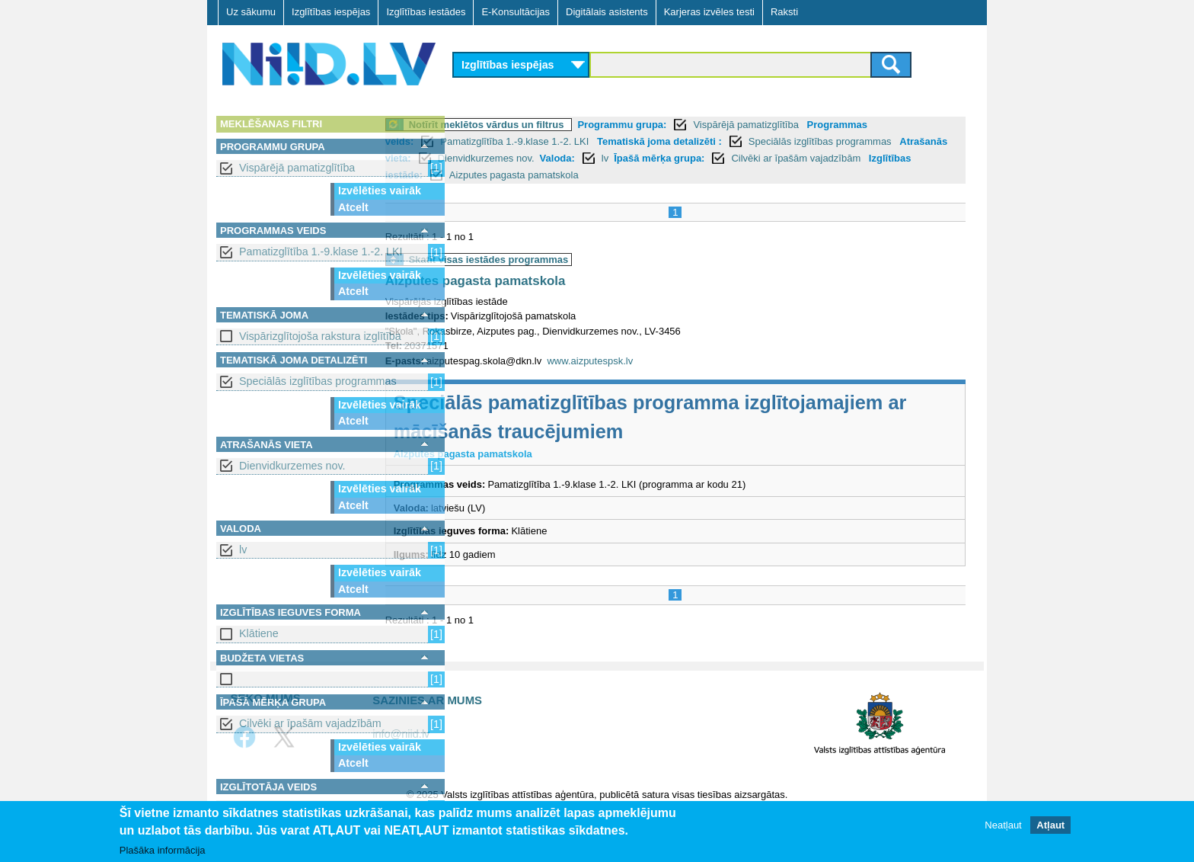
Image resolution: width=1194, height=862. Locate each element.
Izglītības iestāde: (557, 175)
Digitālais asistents (607, 12)
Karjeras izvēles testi (709, 12)
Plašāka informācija (163, 850)
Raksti (784, 12)
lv (243, 549)
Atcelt (353, 207)
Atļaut (1050, 825)
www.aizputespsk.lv (662, 361)
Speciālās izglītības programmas (318, 381)
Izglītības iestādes (425, 12)
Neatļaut (1003, 825)
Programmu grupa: (694, 124)
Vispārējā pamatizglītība (297, 168)
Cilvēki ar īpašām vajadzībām (310, 723)
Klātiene (259, 633)
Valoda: (684, 158)
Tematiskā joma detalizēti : (731, 141)
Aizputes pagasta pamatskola (689, 175)
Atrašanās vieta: (500, 158)
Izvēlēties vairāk (379, 190)
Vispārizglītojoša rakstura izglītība (320, 336)
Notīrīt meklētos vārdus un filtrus (558, 124)
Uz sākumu (251, 12)
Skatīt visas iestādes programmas (560, 259)
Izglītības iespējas (331, 12)
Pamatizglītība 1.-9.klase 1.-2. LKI (321, 251)
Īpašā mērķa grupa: (787, 158)
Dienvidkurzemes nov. (292, 466)
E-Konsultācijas (515, 12)
